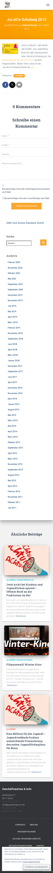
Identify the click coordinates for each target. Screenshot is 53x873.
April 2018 (12, 350)
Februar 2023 (14, 262)
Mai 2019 (12, 311)
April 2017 (12, 382)
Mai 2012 (12, 480)
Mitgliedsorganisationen (20, 846)
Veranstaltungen (24, 660)
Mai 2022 (12, 279)
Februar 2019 (14, 328)
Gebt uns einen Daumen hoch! (25, 222)
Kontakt (40, 846)
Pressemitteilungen (27, 832)
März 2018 (13, 355)
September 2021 (15, 284)
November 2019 (15, 300)
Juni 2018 (12, 344)
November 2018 (15, 333)
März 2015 (13, 420)
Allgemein (19, 75)
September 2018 (15, 339)
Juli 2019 (12, 306)
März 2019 (13, 322)
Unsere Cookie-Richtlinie (31, 862)
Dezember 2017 (15, 366)
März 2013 (13, 459)
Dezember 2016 (15, 388)
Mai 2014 (12, 426)
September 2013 (15, 448)
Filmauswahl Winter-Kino (24, 664)
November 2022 (15, 268)
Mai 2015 (12, 415)
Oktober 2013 (14, 442)
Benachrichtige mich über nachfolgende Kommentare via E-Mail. (26, 190)
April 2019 (12, 317)
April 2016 (12, 399)
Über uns (34, 825)
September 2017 (15, 371)
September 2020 (15, 289)
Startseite (20, 825)
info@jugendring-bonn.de (13, 805)
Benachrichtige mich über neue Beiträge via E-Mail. (26, 198)
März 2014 (13, 437)
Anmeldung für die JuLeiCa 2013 (18, 60)
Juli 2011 (12, 508)
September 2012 (15, 470)
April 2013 (12, 453)
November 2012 (15, 464)
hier (32, 67)
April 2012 (12, 486)
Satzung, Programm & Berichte (26, 839)
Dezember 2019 (15, 295)
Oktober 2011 (14, 502)
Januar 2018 (13, 360)
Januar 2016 (13, 404)
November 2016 (15, 393)
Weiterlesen (21, 616)
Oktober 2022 (14, 273)
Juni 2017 (12, 377)
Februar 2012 (14, 491)
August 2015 (13, 409)
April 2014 (12, 431)
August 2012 (13, 475)
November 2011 (15, 497)
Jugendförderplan (25, 580)
